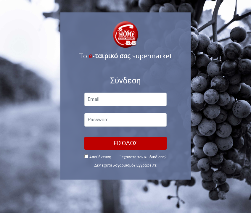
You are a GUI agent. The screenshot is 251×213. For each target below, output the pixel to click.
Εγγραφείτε (146, 165)
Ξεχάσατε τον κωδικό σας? (142, 157)
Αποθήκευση (97, 156)
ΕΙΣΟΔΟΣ (126, 143)
